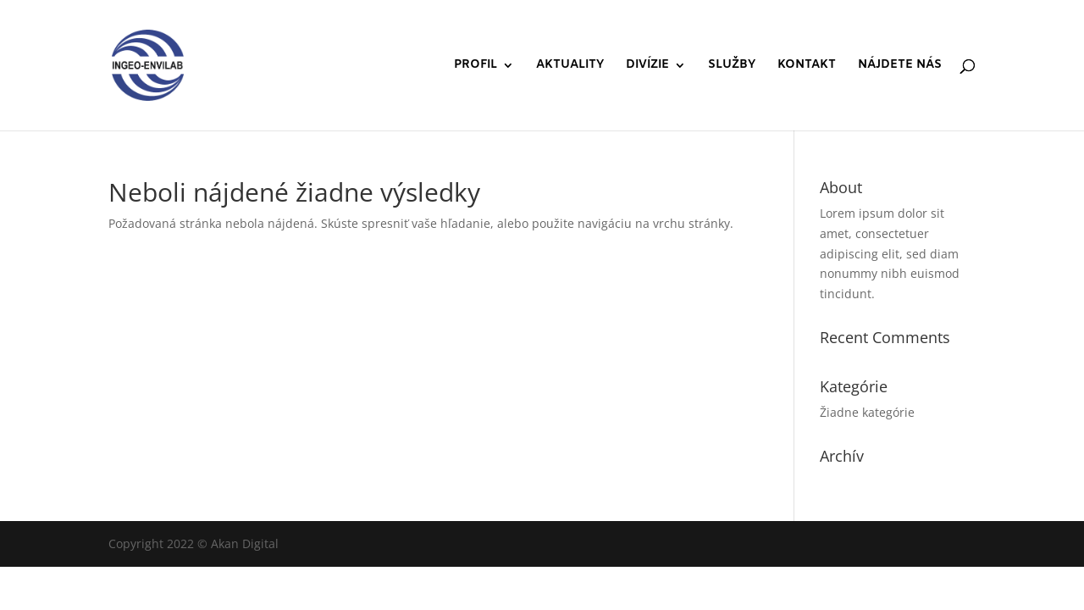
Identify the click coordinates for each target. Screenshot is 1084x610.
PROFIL (475, 66)
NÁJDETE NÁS (900, 66)
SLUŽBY (731, 66)
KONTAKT (806, 66)
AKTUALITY (570, 66)
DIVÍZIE (647, 66)
